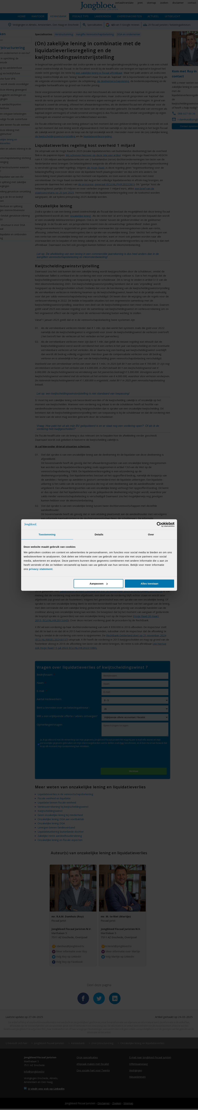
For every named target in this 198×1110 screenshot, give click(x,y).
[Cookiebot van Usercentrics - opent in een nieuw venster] (159, 524)
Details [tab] (99, 534)
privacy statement (40, 568)
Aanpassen (99, 583)
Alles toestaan (149, 583)
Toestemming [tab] (47, 534)
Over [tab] (151, 534)
